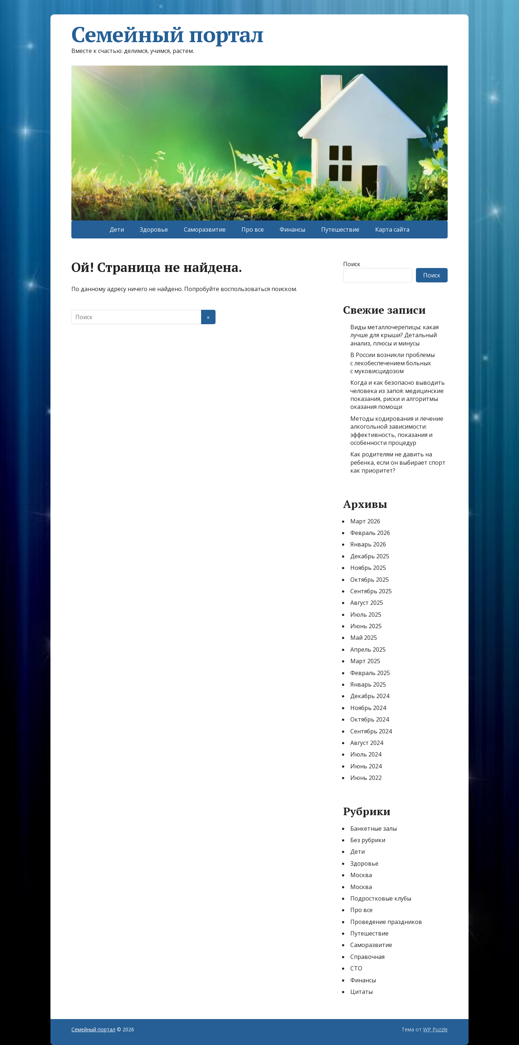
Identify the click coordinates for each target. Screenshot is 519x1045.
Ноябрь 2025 (368, 568)
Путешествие (340, 229)
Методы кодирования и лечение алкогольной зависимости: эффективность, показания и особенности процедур (396, 431)
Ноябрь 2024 (368, 708)
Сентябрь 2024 (371, 731)
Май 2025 (363, 638)
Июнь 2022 (366, 778)
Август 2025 (366, 603)
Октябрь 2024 (369, 719)
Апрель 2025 (368, 649)
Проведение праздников (386, 922)
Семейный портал (167, 34)
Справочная (367, 957)
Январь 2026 (368, 544)
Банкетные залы (373, 828)
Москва (361, 875)
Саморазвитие (205, 229)
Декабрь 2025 (369, 556)
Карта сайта (392, 229)
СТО (356, 968)
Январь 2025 (368, 684)
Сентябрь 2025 (371, 591)
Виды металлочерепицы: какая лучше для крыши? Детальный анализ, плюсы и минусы (394, 335)
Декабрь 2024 (369, 696)
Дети (117, 229)
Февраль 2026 (370, 533)
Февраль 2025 (370, 673)
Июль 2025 (365, 614)
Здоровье (154, 229)
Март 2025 (365, 661)
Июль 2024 (365, 754)
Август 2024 (366, 743)
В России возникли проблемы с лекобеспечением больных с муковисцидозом (392, 363)
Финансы (292, 229)
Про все (252, 229)
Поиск (351, 264)
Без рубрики (367, 840)
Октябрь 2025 (369, 580)
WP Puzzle (435, 1029)
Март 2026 (365, 521)
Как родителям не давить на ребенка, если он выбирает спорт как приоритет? (397, 462)
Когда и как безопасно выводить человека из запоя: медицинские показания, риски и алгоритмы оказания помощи (397, 395)
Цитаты (361, 992)
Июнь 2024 (366, 766)
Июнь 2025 (366, 626)
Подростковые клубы (380, 898)
